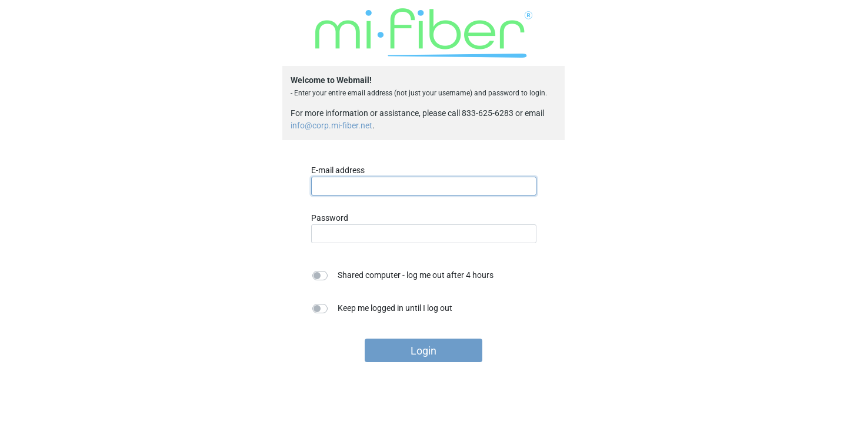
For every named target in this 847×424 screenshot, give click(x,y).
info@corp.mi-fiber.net (331, 125)
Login (423, 350)
